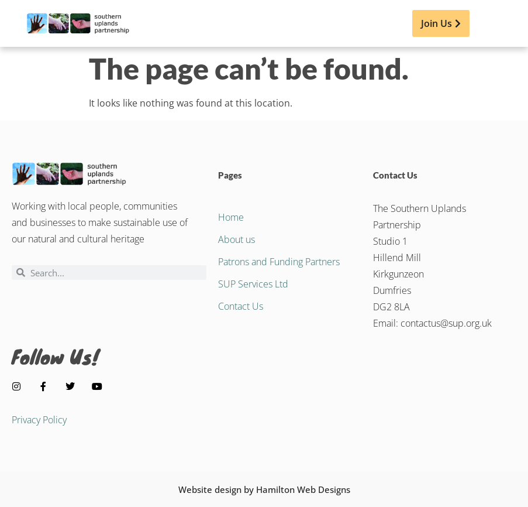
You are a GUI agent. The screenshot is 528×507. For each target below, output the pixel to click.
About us (236, 239)
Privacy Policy (39, 419)
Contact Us (240, 306)
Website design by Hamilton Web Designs (264, 489)
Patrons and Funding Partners (279, 261)
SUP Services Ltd (253, 284)
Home (231, 217)
